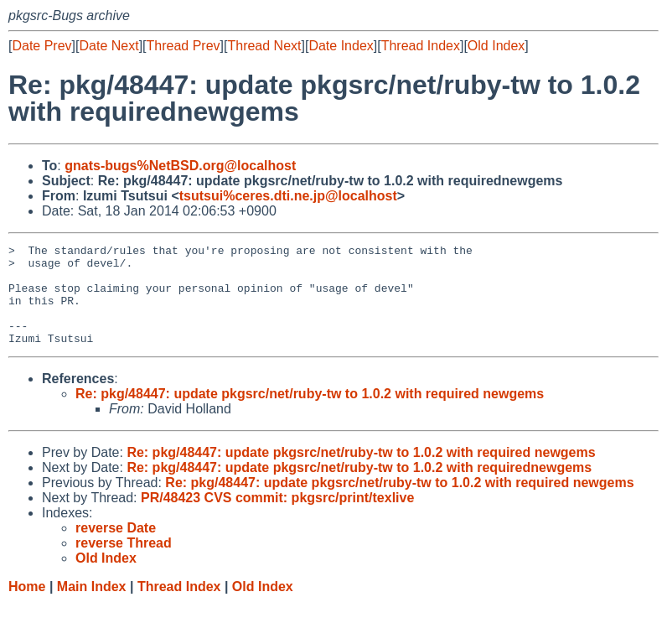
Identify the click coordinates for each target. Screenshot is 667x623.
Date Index (340, 46)
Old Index (496, 46)
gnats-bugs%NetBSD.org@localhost (180, 165)
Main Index (92, 607)
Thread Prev (183, 46)
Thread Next (264, 46)
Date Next (108, 46)
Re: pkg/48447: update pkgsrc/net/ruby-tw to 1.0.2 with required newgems (309, 414)
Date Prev (41, 46)
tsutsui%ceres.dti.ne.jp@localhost (288, 196)
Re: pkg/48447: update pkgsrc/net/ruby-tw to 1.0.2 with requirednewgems (359, 487)
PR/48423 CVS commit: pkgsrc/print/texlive (277, 518)
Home (26, 607)
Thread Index (420, 46)
